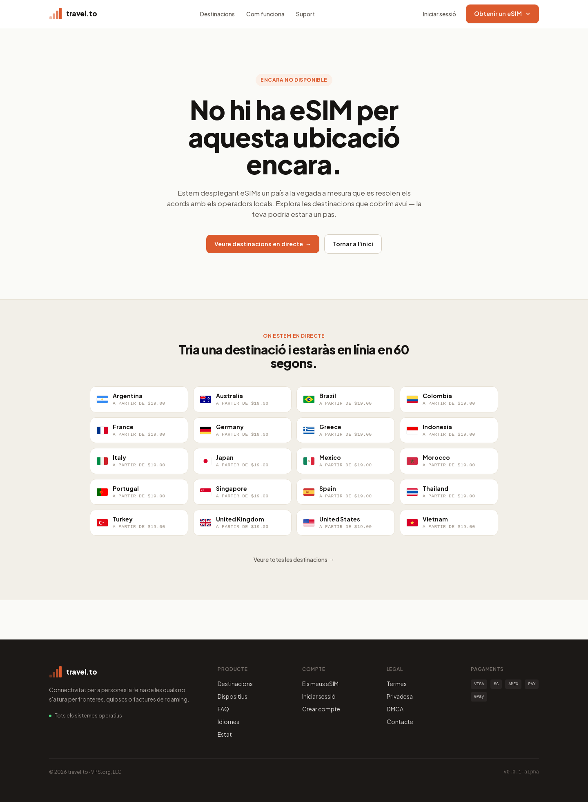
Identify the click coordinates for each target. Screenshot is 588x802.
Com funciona (265, 14)
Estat (225, 734)
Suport (305, 14)
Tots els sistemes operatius (88, 716)
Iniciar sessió (439, 14)
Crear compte (321, 709)
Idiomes (228, 721)
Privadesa (400, 696)
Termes (397, 683)
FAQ (223, 709)
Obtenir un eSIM (502, 13)
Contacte (400, 721)
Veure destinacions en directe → (263, 243)
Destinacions (217, 14)
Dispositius (232, 696)
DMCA (395, 709)
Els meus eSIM (320, 683)
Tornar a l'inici (353, 243)
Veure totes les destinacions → (294, 559)
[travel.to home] (73, 13)
